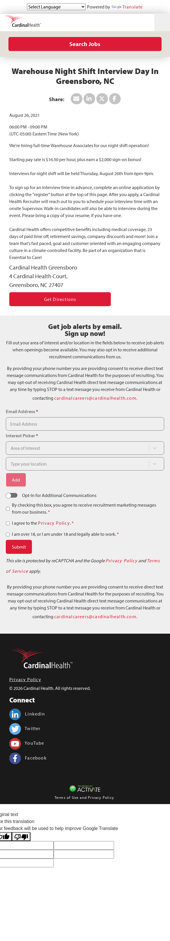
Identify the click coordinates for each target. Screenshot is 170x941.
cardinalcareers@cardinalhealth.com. (96, 398)
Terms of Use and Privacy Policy (84, 797)
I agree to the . (43, 523)
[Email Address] (85, 424)
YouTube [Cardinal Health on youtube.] (26, 743)
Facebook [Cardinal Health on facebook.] (28, 758)
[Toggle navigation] (162, 22)
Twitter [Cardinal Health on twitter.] (25, 728)
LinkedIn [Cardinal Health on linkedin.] (27, 714)
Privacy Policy (54, 523)
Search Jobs (84, 43)
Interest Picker (22, 435)
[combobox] (77, 448)
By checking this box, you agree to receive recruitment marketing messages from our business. (84, 508)
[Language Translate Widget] (56, 6)
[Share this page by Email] (76, 98)
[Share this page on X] (102, 98)
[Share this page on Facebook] (115, 98)
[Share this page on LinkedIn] (89, 98)
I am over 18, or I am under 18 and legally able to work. (65, 534)
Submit (19, 547)
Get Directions (60, 299)
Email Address (22, 411)
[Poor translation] (21, 836)
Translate (127, 7)
